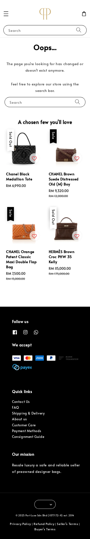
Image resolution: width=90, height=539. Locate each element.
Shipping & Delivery (28, 413)
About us (19, 419)
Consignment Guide (28, 436)
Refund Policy (44, 524)
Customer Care (24, 425)
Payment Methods (26, 430)
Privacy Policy (20, 524)
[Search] (78, 30)
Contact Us (21, 401)
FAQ (15, 407)
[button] (6, 13)
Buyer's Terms (44, 529)
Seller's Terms (67, 524)
